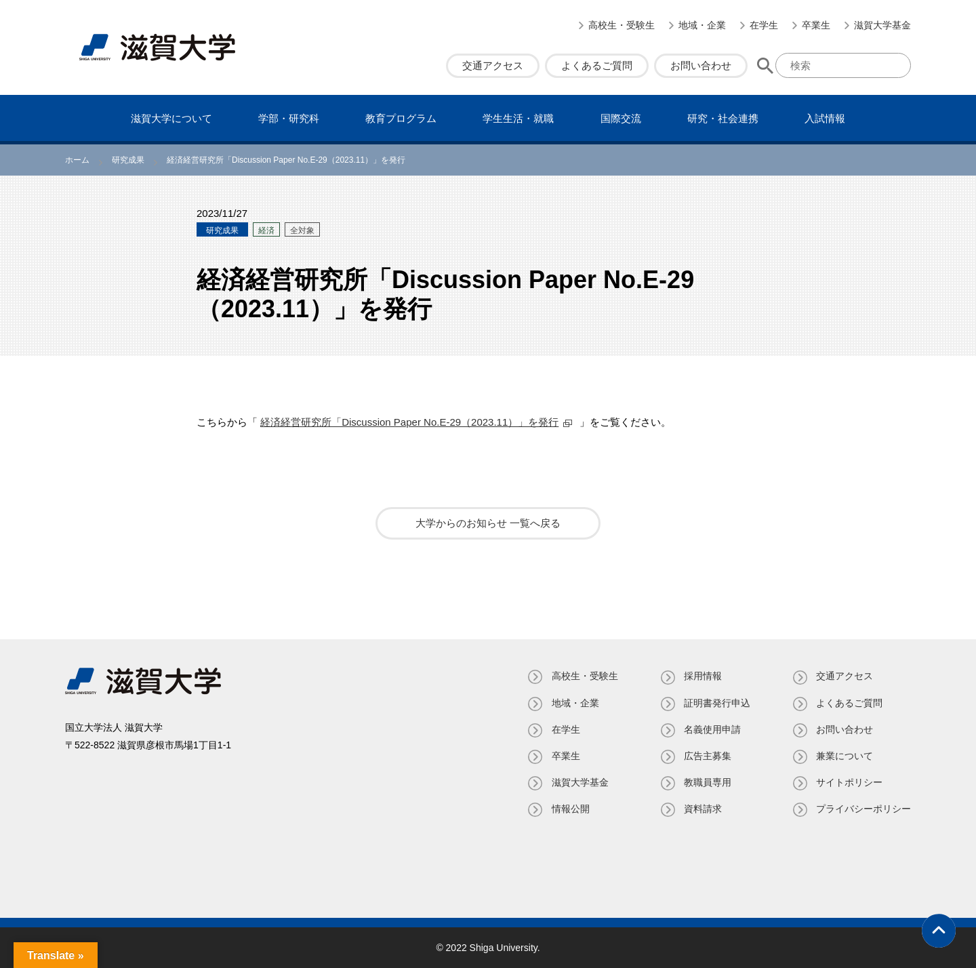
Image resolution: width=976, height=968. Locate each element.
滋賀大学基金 (882, 25)
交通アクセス (492, 65)
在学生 (764, 25)
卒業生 (816, 25)
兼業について (844, 755)
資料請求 (702, 808)
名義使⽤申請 (711, 729)
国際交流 (621, 118)
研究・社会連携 (722, 118)
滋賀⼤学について (171, 118)
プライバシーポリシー (863, 808)
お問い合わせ (700, 65)
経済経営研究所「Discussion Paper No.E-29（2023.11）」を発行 (409, 422)
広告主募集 (707, 755)
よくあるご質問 (596, 65)
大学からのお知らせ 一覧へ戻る (488, 523)
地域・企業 (702, 25)
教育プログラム (400, 118)
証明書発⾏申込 (716, 703)
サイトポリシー (849, 782)
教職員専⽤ (707, 782)
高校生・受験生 (621, 25)
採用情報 (702, 675)
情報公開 (569, 808)
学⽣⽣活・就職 (518, 118)
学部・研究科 (288, 118)
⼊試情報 (825, 118)
